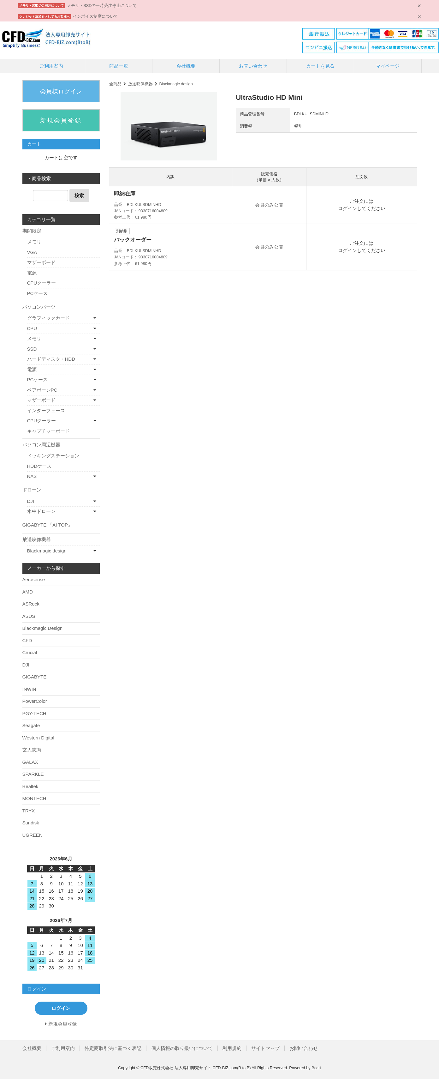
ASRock (30, 603)
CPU (32, 328)
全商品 (115, 83)
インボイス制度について (95, 16)
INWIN (29, 689)
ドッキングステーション (53, 455)
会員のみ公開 (269, 205)
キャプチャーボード (48, 431)
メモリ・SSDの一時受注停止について (102, 5)
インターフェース (46, 410)
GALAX (30, 762)
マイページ (388, 66)
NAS (32, 476)
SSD (32, 349)
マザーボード (41, 262)
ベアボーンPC (42, 390)
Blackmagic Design (42, 628)
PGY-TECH (34, 713)
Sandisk (30, 822)
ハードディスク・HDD (51, 359)
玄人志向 (31, 749)
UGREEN (32, 835)
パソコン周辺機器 (41, 444)
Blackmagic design (176, 83)
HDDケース (39, 466)
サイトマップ (265, 1048)
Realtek (30, 786)
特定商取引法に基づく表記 (113, 1048)
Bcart (316, 1067)
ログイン (347, 208)
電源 (32, 272)
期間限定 (31, 230)
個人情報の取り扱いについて (182, 1048)
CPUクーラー (41, 283)
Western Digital (38, 737)
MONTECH (34, 798)
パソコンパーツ (39, 307)
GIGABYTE (34, 676)
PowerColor (34, 701)
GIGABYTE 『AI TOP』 (47, 524)
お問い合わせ (253, 66)
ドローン (31, 489)
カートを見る (320, 66)
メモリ (34, 241)
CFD (27, 640)
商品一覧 (118, 66)
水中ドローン (41, 511)
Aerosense (33, 579)
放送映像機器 (140, 83)
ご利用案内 (51, 66)
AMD (27, 591)
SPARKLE (33, 774)
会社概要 (185, 66)
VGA (32, 252)
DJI (30, 501)
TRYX (28, 810)
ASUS (28, 616)
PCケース (37, 293)
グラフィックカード (48, 318)
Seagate (31, 725)
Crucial (29, 652)
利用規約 (231, 1048)
